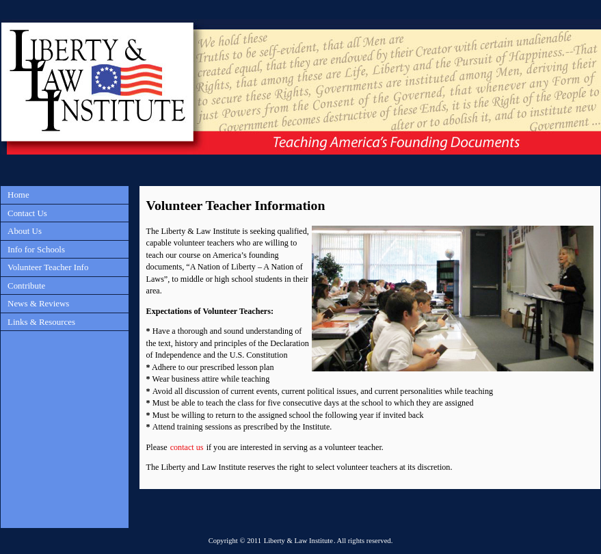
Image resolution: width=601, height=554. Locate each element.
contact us (187, 447)
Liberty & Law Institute (298, 540)
